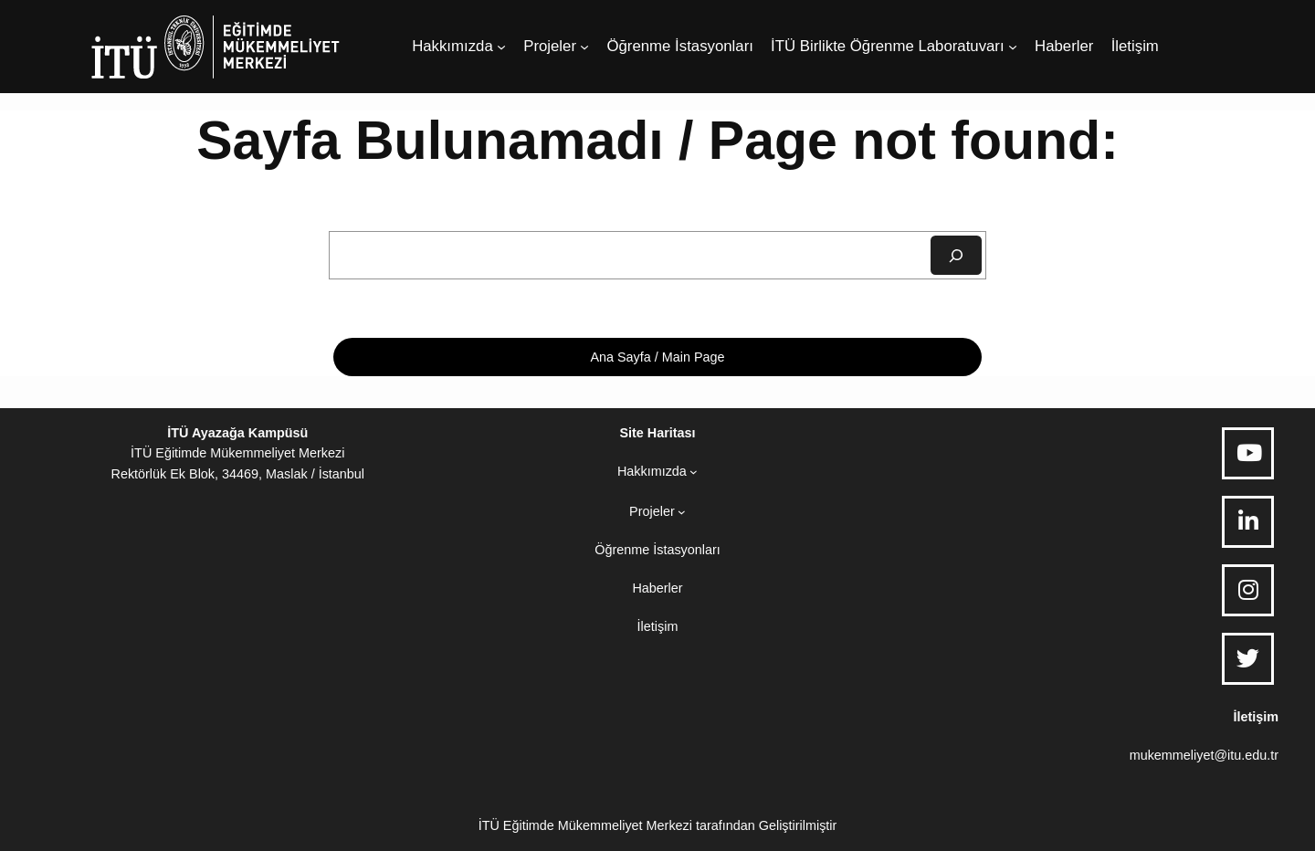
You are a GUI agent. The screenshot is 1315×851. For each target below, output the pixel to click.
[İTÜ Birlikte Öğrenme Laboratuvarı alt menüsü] (1012, 46)
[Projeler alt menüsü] (584, 46)
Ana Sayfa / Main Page (657, 357)
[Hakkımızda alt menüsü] (501, 46)
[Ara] (956, 255)
